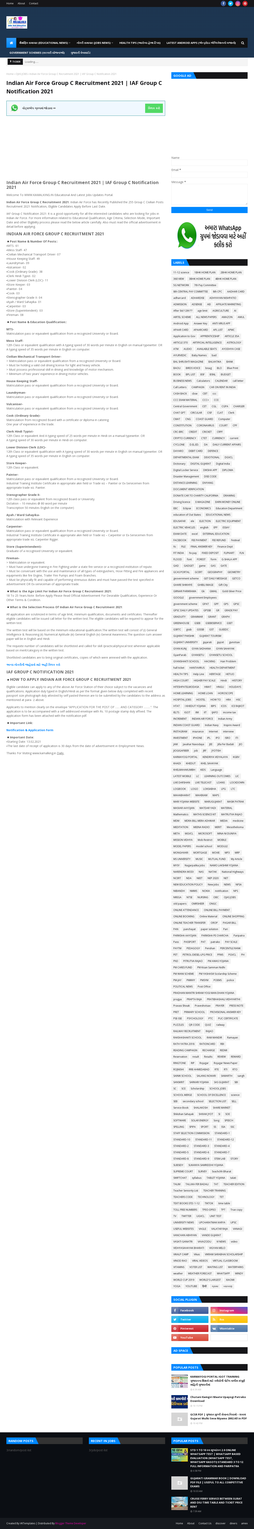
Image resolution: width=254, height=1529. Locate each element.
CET (204, 406)
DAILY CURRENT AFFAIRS (227, 444)
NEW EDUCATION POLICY (188, 884)
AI (235, 310)
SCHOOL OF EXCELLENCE (211, 1095)
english (204, 527)
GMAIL (213, 591)
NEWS (227, 884)
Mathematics (180, 814)
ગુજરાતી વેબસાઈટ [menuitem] (81, 53)
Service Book (180, 1107)
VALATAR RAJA (219, 1229)
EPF (216, 527)
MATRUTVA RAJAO (231, 814)
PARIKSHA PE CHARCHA (214, 935)
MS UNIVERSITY (181, 859)
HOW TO (215, 699)
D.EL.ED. (194, 444)
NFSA (239, 884)
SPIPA (192, 1127)
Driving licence (181, 502)
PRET (176, 1012)
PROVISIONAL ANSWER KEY (225, 1012)
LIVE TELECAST (203, 782)
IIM (197, 712)
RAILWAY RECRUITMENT (187, 1031)
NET (226, 878)
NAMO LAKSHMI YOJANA (224, 865)
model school (204, 846)
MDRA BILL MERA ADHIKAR (200, 821)
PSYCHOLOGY (195, 1018)
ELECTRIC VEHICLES (184, 527)
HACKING (209, 661)
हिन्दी (204, 1286)
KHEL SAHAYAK (209, 763)
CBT (205, 393)
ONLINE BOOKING (183, 916)
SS (215, 1127)
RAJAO (209, 1031)
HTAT (176, 706)
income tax (229, 712)
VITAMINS (178, 1267)
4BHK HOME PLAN (225, 279)
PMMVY (191, 980)
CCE (216, 400)
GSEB (197, 623)
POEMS (218, 980)
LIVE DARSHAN (181, 782)
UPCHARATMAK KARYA (212, 1222)
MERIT (218, 827)
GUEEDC (224, 629)
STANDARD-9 (201, 1158)
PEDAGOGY (193, 948)
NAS (201, 872)
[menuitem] (11, 43)
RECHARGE (208, 1050)
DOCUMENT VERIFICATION (188, 489)
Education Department (229, 508)
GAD (176, 565)
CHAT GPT (179, 412)
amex (244, 1523)
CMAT (176, 419)
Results (208, 1056)
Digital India (223, 463)
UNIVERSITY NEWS (183, 1222)
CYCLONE (179, 444)
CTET (204, 438)
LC (197, 776)
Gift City (223, 585)
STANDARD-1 (222, 1133)
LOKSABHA (209, 789)
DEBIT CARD (196, 451)
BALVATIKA (214, 361)
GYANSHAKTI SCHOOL (186, 661)
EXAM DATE (180, 534)
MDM (176, 821)
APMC (231, 330)
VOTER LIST (195, 1267)
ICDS (223, 706)
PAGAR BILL (229, 923)
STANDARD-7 (221, 1152)
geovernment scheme (186, 578)
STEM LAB (219, 1158)
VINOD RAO (180, 1260)
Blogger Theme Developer (70, 1523)
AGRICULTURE (221, 310)
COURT (223, 425)
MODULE (222, 846)
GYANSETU (198, 655)
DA (206, 444)
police (230, 980)
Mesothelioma (235, 827)
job (196, 750)
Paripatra (239, 935)
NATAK (213, 872)
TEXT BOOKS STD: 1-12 (186, 1203)
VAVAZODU (204, 1241)
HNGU (220, 687)
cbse (195, 393)
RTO (235, 1069)
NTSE (189, 897)
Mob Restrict (205, 840)
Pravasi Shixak (181, 1005)
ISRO (227, 738)
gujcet (220, 642)
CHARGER (239, 406)
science (235, 1095)
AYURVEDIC (180, 355)
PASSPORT (190, 942)
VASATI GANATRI (183, 1241)
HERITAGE (215, 674)
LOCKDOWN (237, 782)
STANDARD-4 (221, 1146)
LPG (223, 789)
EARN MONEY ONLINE (227, 502)
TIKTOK (209, 1203)
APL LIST (218, 330)
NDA (189, 878)
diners (233, 1523)
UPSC (233, 1222)
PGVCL (232, 954)
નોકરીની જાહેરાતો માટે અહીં (30, 665)
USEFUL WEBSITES (183, 1229)
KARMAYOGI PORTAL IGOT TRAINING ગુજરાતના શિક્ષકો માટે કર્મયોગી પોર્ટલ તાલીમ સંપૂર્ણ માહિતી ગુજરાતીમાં (217, 1380)
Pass (176, 942)
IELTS (176, 712)
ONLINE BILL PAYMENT (217, 910)
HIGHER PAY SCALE (204, 680)
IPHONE (197, 738)
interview (228, 731)
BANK (229, 361)
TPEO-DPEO (209, 1209)
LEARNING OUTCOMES (217, 776)
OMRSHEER (198, 903)
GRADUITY (179, 616)
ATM (176, 349)
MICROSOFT (205, 833)
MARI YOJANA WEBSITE (186, 801)
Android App (181, 323)
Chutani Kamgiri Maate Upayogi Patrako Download (218, 1399)
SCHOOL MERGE (182, 1095)
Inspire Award (232, 725)
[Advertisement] (85, 144)
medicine (238, 821)
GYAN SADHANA (201, 648)
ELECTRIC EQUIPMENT (228, 521)
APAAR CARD (180, 330)
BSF (202, 374)
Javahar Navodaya (193, 744)
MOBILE (222, 840)
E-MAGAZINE (202, 502)
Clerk (231, 412)
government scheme (185, 604)
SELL (234, 1101)
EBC (175, 508)
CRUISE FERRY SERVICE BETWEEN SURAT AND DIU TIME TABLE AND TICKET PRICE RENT (216, 1502)
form (213, 559)
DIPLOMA (227, 470)
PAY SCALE (231, 942)
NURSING (203, 897)
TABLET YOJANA (216, 1178)
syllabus (196, 1178)
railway (220, 1025)
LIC (237, 776)
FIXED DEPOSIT (210, 553)
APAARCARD (201, 330)
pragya (177, 999)
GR (217, 610)
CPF (235, 425)
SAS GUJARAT (221, 1082)
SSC (232, 1127)
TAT (216, 1184)
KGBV (236, 757)
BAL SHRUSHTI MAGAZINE (188, 361)
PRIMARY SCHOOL (194, 1012)
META (176, 833)
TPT (223, 1209)
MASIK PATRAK (235, 801)
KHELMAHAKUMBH (184, 769)
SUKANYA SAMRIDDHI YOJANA (205, 1165)
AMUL (241, 317)
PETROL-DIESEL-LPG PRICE (197, 954)
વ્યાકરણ (227, 1286)
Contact (33, 3)
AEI (209, 304)
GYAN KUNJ (180, 648)
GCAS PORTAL (181, 572)
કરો (57, 665)
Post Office (204, 986)
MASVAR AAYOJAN (183, 808)
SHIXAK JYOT (206, 1114)
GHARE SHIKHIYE (182, 585)
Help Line (198, 674)
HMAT (207, 687)
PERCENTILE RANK (230, 948)
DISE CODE (210, 476)
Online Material (208, 916)
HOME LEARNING (183, 693)
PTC (210, 1018)
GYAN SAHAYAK (225, 648)
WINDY (239, 1273)
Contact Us (205, 1523)
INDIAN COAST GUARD (186, 725)
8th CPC (217, 291)
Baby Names (199, 355)
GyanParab (179, 655)
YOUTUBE (191, 1286)
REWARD (236, 1056)
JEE (210, 744)
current (234, 438)
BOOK (177, 374)
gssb (189, 629)
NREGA (177, 897)
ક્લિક (51, 665)
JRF (204, 750)
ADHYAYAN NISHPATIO (222, 298)
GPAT (205, 604)
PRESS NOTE (236, 1005)
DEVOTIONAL (212, 457)
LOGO (194, 789)
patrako (215, 942)
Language (216, 769)
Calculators (203, 381)
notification (221, 891)
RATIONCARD (207, 1044)
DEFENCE (213, 451)
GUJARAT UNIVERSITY (185, 642)
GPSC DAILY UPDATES (185, 610)
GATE (224, 565)
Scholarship (197, 1088)
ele (192, 521)
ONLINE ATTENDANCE (186, 910)
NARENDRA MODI (183, 872)
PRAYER (220, 1005)
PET (175, 954)
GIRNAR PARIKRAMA (184, 591)
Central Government (185, 406)
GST (211, 629)
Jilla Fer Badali (226, 744)
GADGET (189, 565)
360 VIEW (178, 279)
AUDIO (188, 349)
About (21, 3)
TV (174, 1216)
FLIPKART (229, 553)
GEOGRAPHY (215, 572)
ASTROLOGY (234, 342)
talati (233, 1178)
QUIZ (208, 1025)
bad (214, 355)
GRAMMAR (197, 616)
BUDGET (226, 374)
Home (10, 3)
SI (219, 1114)
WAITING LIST (215, 1267)
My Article (236, 859)
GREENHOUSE (181, 623)
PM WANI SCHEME (183, 974)
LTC (233, 789)
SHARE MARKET (221, 1107)
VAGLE (202, 1229)
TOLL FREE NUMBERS (185, 1209)
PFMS (220, 954)
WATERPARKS (235, 1267)
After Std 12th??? (182, 310)
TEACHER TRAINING (214, 1190)
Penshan (210, 948)
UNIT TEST (215, 1216)
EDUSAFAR (179, 521)
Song (216, 1120)
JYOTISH (216, 750)
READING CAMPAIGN (185, 1050)
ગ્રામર (215, 1286)
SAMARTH (226, 1076)
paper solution (209, 929)
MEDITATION (180, 827)
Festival (235, 540)
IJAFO (215, 712)
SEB (175, 1101)
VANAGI (237, 1229)
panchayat (189, 929)
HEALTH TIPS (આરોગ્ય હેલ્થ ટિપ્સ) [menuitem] (139, 43)
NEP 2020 (213, 878)
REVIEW (222, 1056)
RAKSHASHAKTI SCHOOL (187, 1037)
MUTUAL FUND (217, 859)
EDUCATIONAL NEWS (218, 514)
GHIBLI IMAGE (205, 585)
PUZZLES (178, 1025)
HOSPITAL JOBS (182, 699)
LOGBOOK (179, 789)
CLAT (220, 412)
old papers (179, 903)
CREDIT (193, 432)
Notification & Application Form (29, 730)
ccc (214, 393)
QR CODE (194, 1025)
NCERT (177, 878)
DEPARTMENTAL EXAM (186, 457)
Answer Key (200, 323)
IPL (208, 738)
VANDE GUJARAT (211, 1235)
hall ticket (178, 667)
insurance (198, 731)
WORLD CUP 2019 (183, 1280)
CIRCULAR (196, 412)
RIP (192, 1063)
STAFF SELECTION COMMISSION (191, 1133)
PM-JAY (177, 980)
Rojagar (204, 1063)
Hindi (224, 680)
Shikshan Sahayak (183, 1114)
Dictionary (179, 463)
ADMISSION (180, 304)
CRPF (220, 432)
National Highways (232, 872)
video (234, 1241)
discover (220, 1523)
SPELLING (178, 1127)
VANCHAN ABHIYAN (185, 1235)
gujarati (207, 642)
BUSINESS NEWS (182, 381)
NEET (199, 878)
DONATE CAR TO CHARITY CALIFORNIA (195, 495)
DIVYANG (207, 483)
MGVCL (189, 833)
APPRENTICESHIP (210, 336)
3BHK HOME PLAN (199, 279)
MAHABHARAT (181, 795)
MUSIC (199, 859)
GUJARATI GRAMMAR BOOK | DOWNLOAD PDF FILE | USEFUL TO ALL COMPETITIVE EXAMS (218, 1482)
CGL (214, 406)
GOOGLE (178, 597)
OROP (214, 923)
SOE (227, 1114)
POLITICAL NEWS (183, 986)
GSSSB (200, 629)
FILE (183, 546)
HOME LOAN (205, 693)
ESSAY (226, 527)
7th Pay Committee (205, 285)
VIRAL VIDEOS (200, 1260)
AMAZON (227, 317)
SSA (223, 1127)
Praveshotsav (202, 1005)
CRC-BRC (178, 432)
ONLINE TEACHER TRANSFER (189, 923)
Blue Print (232, 368)
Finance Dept (225, 546)
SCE (183, 1088)
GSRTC (177, 629)
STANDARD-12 (225, 1139)
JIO (240, 744)
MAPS (216, 795)
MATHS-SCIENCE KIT (204, 814)
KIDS (203, 769)
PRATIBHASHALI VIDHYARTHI (223, 999)
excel (195, 534)
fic (174, 546)
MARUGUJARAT (213, 801)
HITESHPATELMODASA (186, 687)
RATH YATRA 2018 (183, 1044)
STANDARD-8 (181, 1158)
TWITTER (186, 1216)
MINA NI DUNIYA (226, 833)
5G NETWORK (181, 285)
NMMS (193, 891)
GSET (230, 623)
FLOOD (177, 559)
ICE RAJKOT (238, 706)
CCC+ (205, 400)
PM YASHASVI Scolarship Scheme (218, 974)
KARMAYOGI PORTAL (185, 757)
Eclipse (187, 508)
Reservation (180, 1056)
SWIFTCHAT (180, 1178)
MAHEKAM (201, 795)
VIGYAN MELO (217, 1248)
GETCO (236, 578)
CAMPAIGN (198, 387)
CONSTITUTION (182, 425)
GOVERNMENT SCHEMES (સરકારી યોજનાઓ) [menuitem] (37, 53)
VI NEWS (221, 1241)
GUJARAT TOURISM (210, 636)
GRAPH (225, 616)
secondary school (193, 1101)
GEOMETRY (234, 572)
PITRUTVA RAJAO (193, 961)
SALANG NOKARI (206, 1076)
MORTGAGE (200, 852)
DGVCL (229, 457)
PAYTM (177, 948)
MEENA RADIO (201, 827)
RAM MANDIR (214, 1037)
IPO (218, 738)
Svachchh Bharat (221, 1171)
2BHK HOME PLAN (231, 272)
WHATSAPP (223, 1273)
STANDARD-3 (201, 1146)
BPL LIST (190, 374)
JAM (175, 744)
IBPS (213, 706)
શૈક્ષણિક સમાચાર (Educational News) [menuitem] (43, 43)
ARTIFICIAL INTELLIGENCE (207, 342)
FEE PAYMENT (199, 540)
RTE (217, 1069)
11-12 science (181, 272)
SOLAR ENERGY (199, 1120)
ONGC (213, 903)
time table (224, 1203)
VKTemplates (27, 1523)
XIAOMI (230, 1280)
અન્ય (9, 665)
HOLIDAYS (235, 687)
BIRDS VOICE (193, 368)
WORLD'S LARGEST (210, 1280)
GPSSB (207, 610)
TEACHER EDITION (233, 1184)
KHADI (177, 763)
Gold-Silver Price (231, 591)
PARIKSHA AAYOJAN (184, 935)
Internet (213, 731)
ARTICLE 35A (232, 336)
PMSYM (204, 980)
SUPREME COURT (183, 1171)
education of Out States (187, 514)
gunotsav (234, 642)
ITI (236, 738)
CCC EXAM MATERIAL (185, 400)
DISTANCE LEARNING (185, 483)
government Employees (202, 597)
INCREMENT (180, 718)
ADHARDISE (197, 298)
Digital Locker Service (185, 470)
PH (243, 954)
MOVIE (216, 852)
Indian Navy (212, 725)
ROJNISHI (178, 1069)
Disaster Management (186, 476)
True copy (236, 1209)
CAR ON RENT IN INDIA (222, 387)
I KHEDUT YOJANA (195, 706)
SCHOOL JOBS (217, 1088)
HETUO (230, 674)
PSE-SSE (177, 1018)
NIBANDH (179, 891)
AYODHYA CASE (231, 349)
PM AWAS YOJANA (218, 961)
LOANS (221, 782)
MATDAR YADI (208, 808)
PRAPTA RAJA (194, 999)
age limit (202, 310)
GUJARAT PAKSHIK (183, 636)
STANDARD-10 (181, 1139)
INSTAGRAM (180, 731)
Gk (203, 591)
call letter (238, 381)
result (195, 1056)
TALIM (176, 1184)
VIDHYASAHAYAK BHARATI (188, 1248)
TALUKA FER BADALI (197, 1184)
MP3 (227, 852)
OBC (216, 897)
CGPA (225, 406)
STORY (234, 1158)
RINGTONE (179, 1063)
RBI (222, 1044)
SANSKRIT (178, 1082)
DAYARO (178, 451)
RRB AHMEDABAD (199, 1069)
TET (222, 1197)
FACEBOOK (179, 540)
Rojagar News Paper (226, 1063)
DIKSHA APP (210, 470)
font (189, 559)
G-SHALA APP (229, 559)
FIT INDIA (178, 553)
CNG (188, 419)
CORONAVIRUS (205, 425)
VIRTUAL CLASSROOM (225, 1260)
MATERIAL (226, 808)
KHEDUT (191, 763)
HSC (238, 699)
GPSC (236, 604)
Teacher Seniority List (185, 1190)
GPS (226, 604)
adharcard (179, 298)
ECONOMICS (203, 508)
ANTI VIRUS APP (221, 323)
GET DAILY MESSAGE (215, 578)
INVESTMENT (180, 738)
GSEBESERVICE (214, 623)
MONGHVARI (180, 852)
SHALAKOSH (201, 1107)
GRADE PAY (231, 610)
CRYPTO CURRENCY (184, 438)
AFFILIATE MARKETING (228, 304)
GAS (213, 565)
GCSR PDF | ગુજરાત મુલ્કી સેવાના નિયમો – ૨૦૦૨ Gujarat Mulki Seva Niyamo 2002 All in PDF (218, 1416)
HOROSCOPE (225, 693)
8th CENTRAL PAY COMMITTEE (190, 291)
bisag (208, 368)
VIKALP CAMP (181, 1254)
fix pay (193, 553)
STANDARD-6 (201, 1152)
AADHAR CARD (236, 291)
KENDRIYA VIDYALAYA (215, 757)
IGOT (187, 712)
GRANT (212, 616)
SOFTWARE (179, 1120)
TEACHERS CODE (183, 1197)
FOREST (201, 559)
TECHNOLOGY (206, 1197)
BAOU (177, 368)
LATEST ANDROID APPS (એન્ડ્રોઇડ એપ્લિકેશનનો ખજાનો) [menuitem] (201, 43)
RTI (225, 1069)
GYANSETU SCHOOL (221, 655)
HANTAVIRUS (197, 667)
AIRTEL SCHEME (182, 317)
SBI (236, 1082)
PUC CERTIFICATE (228, 1018)
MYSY (176, 865)
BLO (219, 368)
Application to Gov (184, 336)
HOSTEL (200, 699)
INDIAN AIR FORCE (202, 718)
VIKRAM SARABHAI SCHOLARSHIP (224, 1254)
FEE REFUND (219, 540)
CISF (209, 412)
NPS (235, 891)
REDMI (223, 1050)
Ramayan (232, 1037)
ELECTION (205, 521)
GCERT (198, 572)
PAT (203, 942)
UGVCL (200, 1216)
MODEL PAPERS (182, 846)
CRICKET (207, 432)
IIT (205, 712)
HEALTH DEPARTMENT (222, 667)
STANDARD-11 (203, 1139)
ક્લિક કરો (154, 108)
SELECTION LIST (217, 1101)
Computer (224, 419)
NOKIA (206, 891)
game (202, 565)
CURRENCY (218, 438)
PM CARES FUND (182, 967)
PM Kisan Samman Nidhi (211, 967)
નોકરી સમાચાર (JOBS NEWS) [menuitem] (94, 43)
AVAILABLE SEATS (207, 349)
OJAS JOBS (21, 74)
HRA (228, 699)
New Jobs (213, 884)
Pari (225, 929)
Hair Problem (228, 661)
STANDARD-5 (181, 1152)
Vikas (197, 1254)
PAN (175, 929)
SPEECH (229, 1120)
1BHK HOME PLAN (204, 272)
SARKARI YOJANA (199, 1082)
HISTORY (237, 680)
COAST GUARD (204, 419)
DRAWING (229, 495)
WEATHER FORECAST (200, 1273)
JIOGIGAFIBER (181, 750)
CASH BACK (180, 393)
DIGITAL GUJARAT (200, 463)
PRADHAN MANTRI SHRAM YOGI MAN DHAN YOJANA (203, 993)
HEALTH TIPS (180, 674)
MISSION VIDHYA (183, 840)
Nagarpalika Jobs (195, 865)
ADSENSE (197, 304)
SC (174, 1088)
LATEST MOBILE (182, 776)
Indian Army (225, 718)
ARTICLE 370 (180, 342)
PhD (175, 961)
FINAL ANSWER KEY (201, 546)
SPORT (204, 1127)
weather (178, 1273)
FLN (242, 553)
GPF (216, 604)
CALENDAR (221, 381)
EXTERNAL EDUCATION (216, 534)
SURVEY (202, 1171)
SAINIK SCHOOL (182, 1076)
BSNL (213, 374)
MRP (237, 852)
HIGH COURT (181, 680)
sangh (241, 1076)
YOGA (176, 1286)
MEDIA (224, 821)
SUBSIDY (178, 1165)
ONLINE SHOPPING (233, 916)
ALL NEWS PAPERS (206, 317)
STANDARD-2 (181, 1146)
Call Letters (179, 387)
